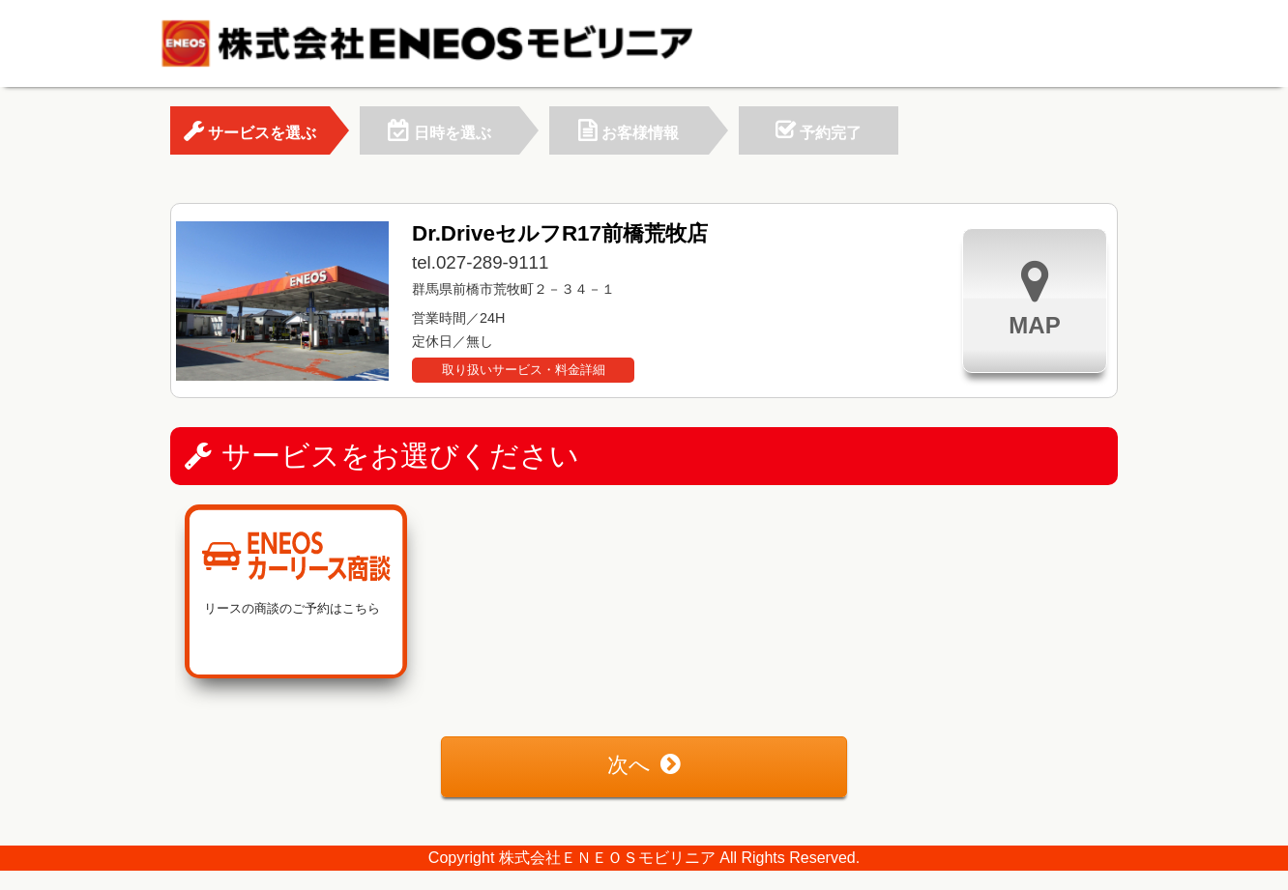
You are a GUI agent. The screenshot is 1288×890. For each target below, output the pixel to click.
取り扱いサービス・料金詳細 (523, 369)
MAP (1034, 298)
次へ (644, 765)
